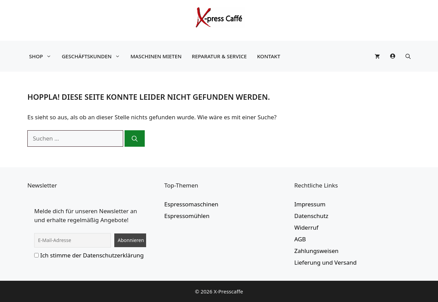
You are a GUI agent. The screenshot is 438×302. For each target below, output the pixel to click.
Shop (42, 56)
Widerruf (306, 227)
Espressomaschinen (191, 204)
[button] (408, 56)
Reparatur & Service (219, 56)
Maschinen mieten (155, 56)
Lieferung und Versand (325, 262)
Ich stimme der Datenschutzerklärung (92, 255)
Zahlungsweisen (316, 251)
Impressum (309, 204)
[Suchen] (135, 138)
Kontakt (268, 56)
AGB (300, 239)
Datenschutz (311, 216)
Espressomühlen (186, 216)
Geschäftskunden (93, 56)
